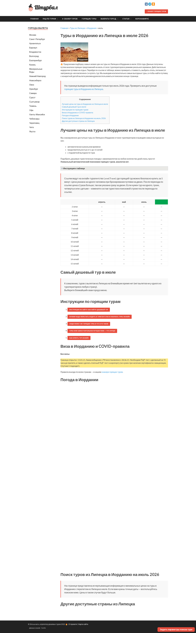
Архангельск (35, 43)
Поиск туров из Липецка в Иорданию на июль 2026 (84, 118)
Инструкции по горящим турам (75, 109)
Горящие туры (89, 19)
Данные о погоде (34, 628)
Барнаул (33, 47)
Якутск (32, 131)
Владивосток (35, 52)
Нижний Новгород (37, 76)
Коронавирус (142, 19)
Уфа (31, 110)
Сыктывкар (34, 101)
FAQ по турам (49, 19)
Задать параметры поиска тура (176, 629)
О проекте (73, 624)
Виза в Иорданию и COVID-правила (77, 112)
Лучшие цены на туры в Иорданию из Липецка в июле (85, 104)
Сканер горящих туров (156, 11)
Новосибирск (35, 80)
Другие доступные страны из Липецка (78, 121)
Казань (32, 64)
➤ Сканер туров (70, 19)
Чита (31, 127)
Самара (32, 93)
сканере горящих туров (112, 372)
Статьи (125, 19)
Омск (31, 84)
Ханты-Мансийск (37, 114)
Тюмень (32, 106)
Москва (32, 35)
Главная (34, 19)
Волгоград (34, 56)
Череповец (34, 123)
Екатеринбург (35, 60)
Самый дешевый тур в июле (74, 107)
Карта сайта (83, 624)
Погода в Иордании (70, 115)
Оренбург (33, 89)
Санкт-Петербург (37, 39)
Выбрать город (108, 19)
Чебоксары (34, 118)
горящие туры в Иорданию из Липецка (83, 89)
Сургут (32, 97)
